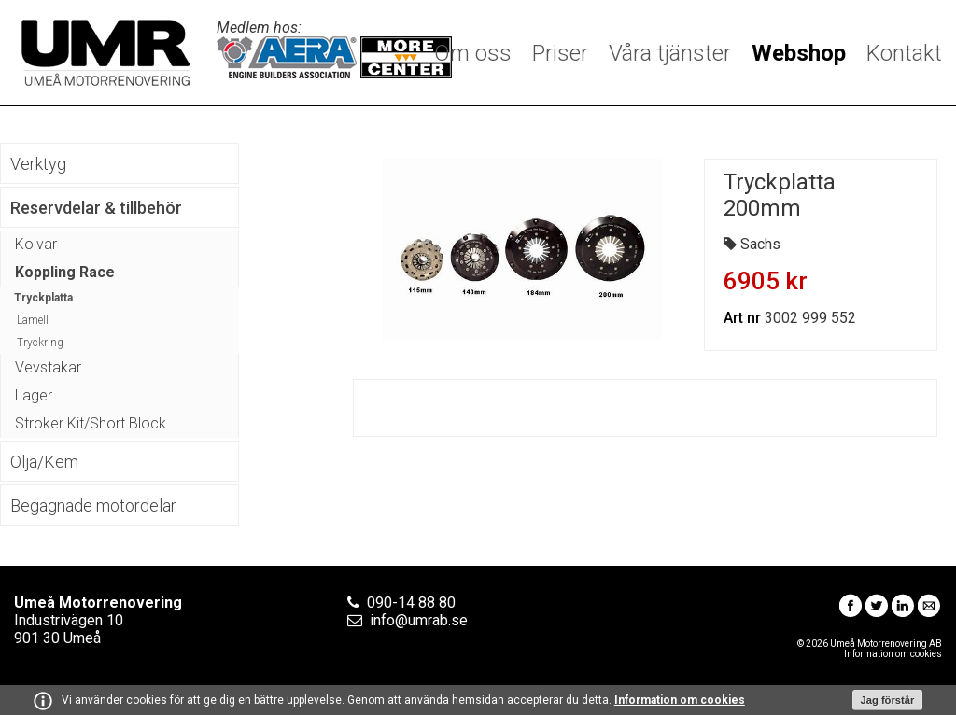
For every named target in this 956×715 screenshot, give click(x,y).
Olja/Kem (44, 461)
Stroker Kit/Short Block (90, 423)
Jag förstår (888, 700)
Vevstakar (48, 367)
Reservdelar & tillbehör (96, 207)
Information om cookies (679, 700)
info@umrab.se (419, 620)
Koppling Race (65, 272)
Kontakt (904, 53)
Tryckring (40, 342)
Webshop (799, 53)
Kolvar (36, 244)
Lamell (33, 320)
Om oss (473, 53)
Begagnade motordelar (93, 505)
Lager (33, 395)
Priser (560, 53)
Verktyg (38, 164)
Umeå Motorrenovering (106, 52)
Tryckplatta (43, 297)
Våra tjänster (670, 53)
